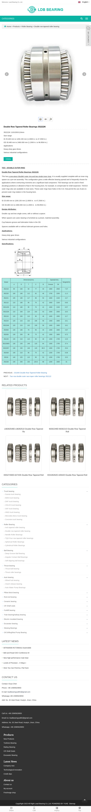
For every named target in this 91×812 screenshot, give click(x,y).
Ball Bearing (8, 550)
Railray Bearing (9, 747)
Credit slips (8, 774)
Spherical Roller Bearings (14, 542)
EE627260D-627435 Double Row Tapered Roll (24, 475)
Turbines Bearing (10, 743)
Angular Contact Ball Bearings (16, 557)
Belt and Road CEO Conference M (16, 653)
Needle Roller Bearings (14, 535)
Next (84, 74)
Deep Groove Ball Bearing (15, 553)
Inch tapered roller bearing (15, 527)
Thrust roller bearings (13, 572)
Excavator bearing (11, 624)
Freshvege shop (10, 793)
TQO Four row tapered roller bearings (19, 538)
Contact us (8, 784)
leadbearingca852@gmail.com (18, 692)
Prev (7, 74)
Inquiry (57, 808)
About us (8, 780)
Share (11, 808)
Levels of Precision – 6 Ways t (14, 663)
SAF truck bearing (12, 509)
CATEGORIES (8, 19)
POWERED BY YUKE (60, 804)
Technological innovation (13, 770)
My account (8, 788)
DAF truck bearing (12, 501)
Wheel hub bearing (12, 580)
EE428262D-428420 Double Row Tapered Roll (67, 475)
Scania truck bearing (13, 494)
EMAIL (8, 159)
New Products (9, 739)
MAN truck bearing (12, 498)
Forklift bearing (9, 610)
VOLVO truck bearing (13, 505)
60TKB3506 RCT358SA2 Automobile (17, 648)
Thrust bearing (9, 566)
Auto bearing (8, 577)
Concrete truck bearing (13, 519)
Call (34, 808)
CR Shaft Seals (9, 751)
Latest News (10, 761)
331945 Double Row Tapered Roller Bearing (30, 373)
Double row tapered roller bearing (46, 26)
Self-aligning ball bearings (14, 561)
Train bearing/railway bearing (15, 615)
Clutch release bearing (13, 584)
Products (16, 26)
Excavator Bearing (10, 755)
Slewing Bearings (10, 628)
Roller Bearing (27, 26)
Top (79, 808)
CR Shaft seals (9, 606)
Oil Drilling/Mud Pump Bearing (15, 632)
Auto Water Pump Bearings (15, 587)
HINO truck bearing (12, 512)
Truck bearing (9, 491)
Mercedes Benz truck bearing (16, 516)
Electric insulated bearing (13, 619)
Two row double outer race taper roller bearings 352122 (30, 376)
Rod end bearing (10, 597)
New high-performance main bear (16, 658)
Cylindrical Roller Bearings (15, 545)
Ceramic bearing (10, 601)
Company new (9, 766)
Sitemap (72, 804)
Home (9, 26)
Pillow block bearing (11, 593)
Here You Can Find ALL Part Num (16, 668)
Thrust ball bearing (12, 569)
